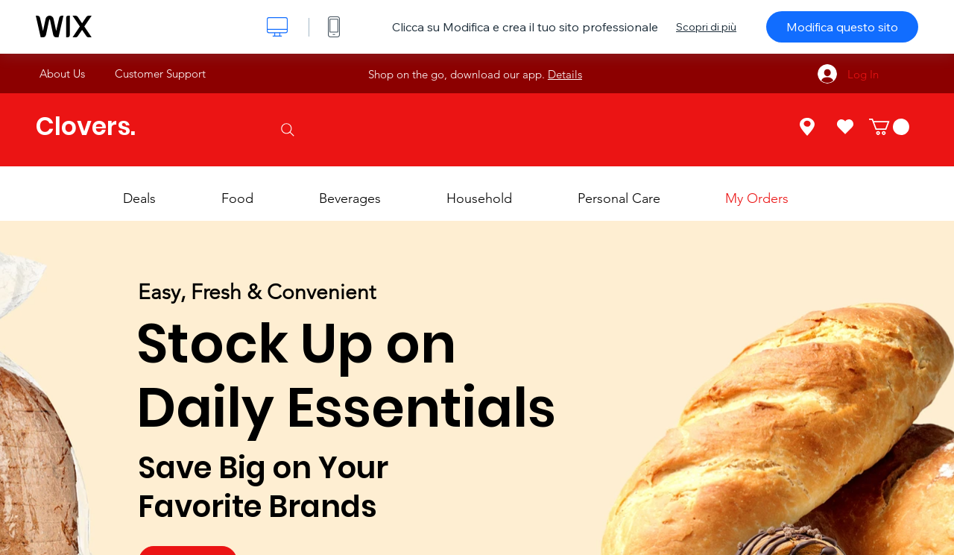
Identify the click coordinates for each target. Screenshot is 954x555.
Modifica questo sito (842, 26)
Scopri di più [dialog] (706, 27)
